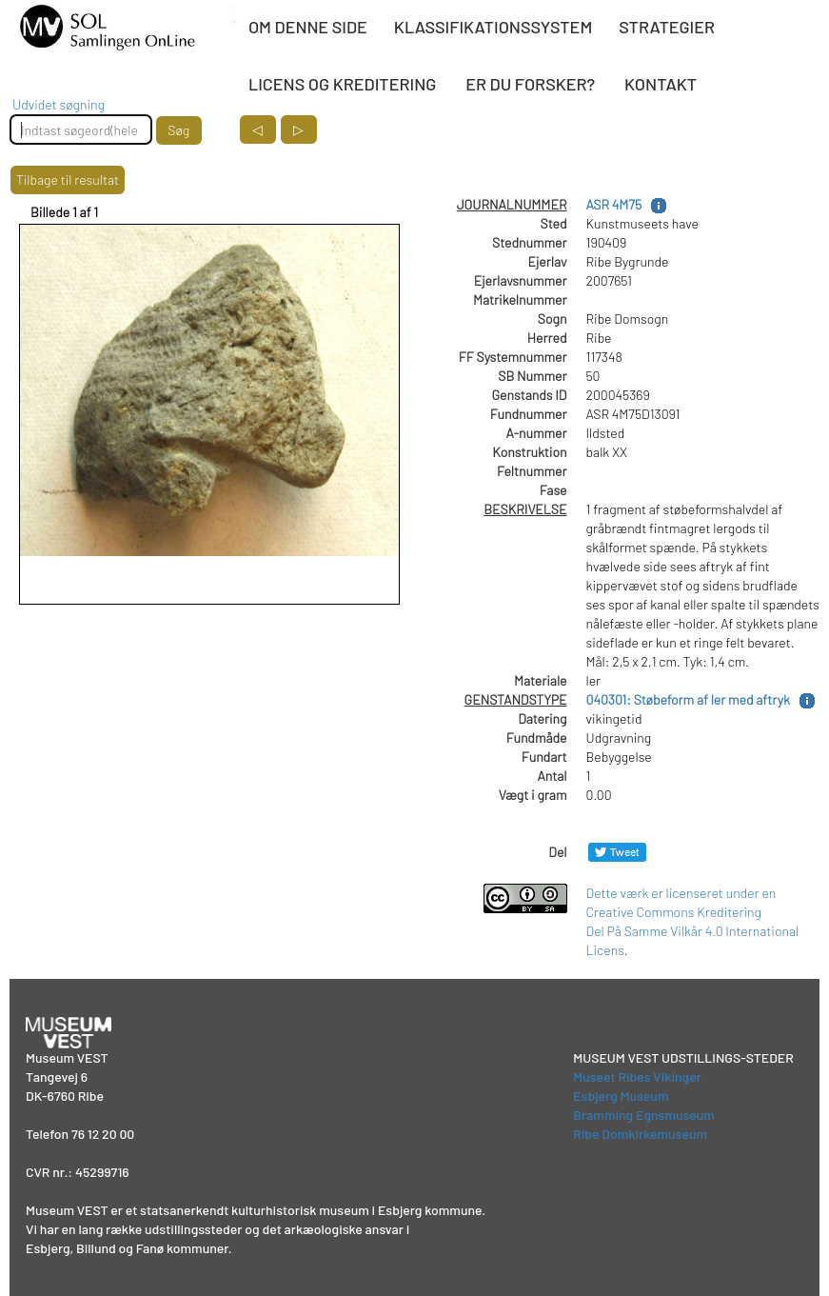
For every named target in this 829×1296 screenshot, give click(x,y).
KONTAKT (660, 83)
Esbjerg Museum (620, 1095)
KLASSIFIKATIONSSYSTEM (493, 26)
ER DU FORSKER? (530, 83)
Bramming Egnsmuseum (644, 1115)
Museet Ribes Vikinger (637, 1076)
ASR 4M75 (614, 204)
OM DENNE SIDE (307, 26)
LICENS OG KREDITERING (342, 83)
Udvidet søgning (58, 104)
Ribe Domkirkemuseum (640, 1134)
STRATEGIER (667, 26)
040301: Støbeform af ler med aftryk (688, 699)
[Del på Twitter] (617, 852)
